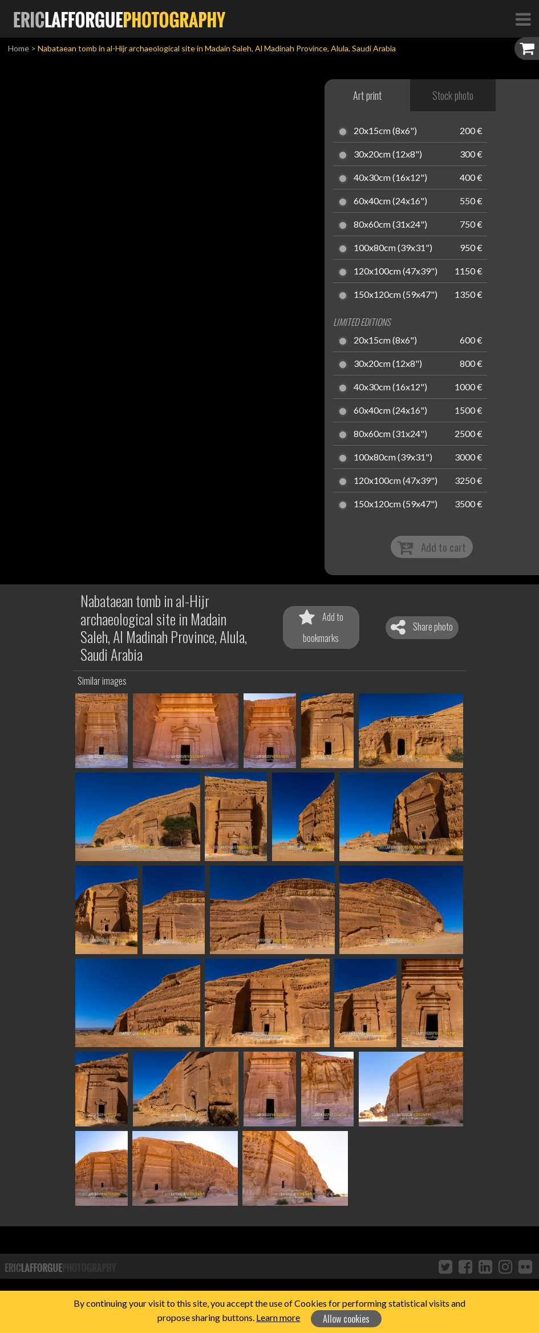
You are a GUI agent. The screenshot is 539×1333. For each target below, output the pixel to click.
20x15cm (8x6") (385, 131)
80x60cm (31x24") (390, 224)
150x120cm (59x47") (395, 295)
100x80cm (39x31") (393, 248)
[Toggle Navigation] (523, 18)
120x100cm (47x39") (395, 271)
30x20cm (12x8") (388, 154)
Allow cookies (346, 1319)
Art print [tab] (367, 95)
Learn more (278, 1317)
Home (18, 48)
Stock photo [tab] (452, 95)
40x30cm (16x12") (390, 178)
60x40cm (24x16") (390, 201)
